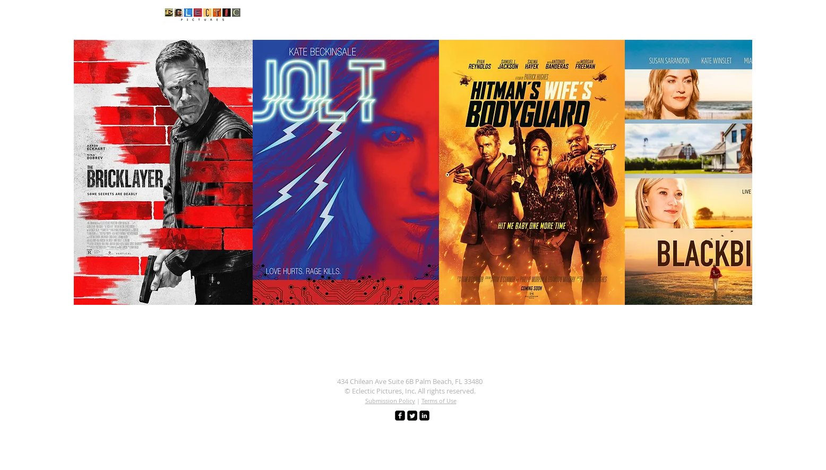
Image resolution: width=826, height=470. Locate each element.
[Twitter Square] (412, 416)
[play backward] (87, 172)
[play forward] (739, 172)
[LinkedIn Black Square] (424, 416)
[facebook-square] (400, 416)
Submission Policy (390, 401)
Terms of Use (439, 401)
